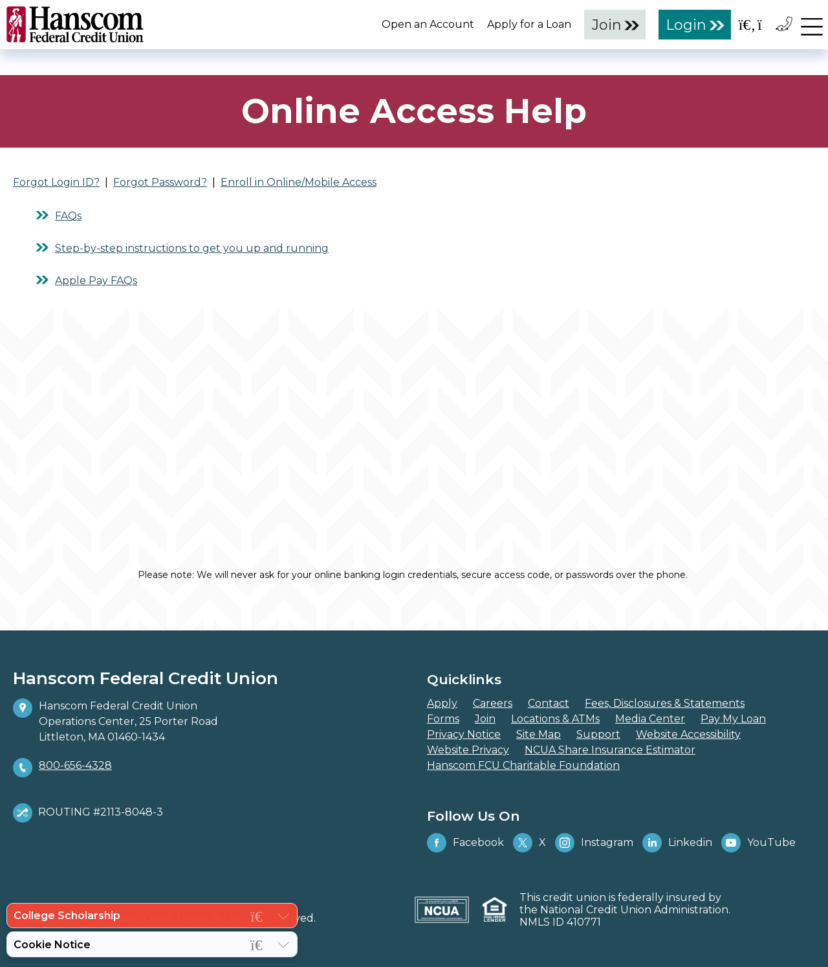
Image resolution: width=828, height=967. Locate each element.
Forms (443, 719)
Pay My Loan (733, 719)
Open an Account (428, 24)
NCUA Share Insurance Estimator (610, 750)
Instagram (594, 842)
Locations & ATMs (555, 719)
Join (607, 24)
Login (686, 24)
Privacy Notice (464, 734)
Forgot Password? (160, 182)
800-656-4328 (75, 765)
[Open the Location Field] (766, 24)
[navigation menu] (812, 24)
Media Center (650, 719)
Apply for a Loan (529, 24)
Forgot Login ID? (56, 182)
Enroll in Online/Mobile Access (298, 182)
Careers (492, 703)
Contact (548, 703)
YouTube (758, 842)
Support (598, 734)
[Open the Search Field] (747, 24)
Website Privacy (468, 750)
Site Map (538, 734)
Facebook (465, 842)
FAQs (68, 216)
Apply (442, 703)
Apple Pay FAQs (96, 280)
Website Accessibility (688, 734)
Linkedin (677, 842)
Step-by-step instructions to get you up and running (192, 248)
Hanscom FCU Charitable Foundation (523, 765)
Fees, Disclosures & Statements (665, 703)
